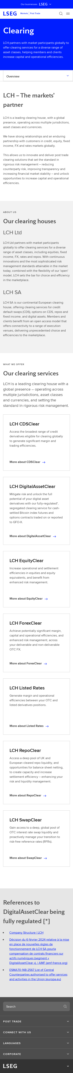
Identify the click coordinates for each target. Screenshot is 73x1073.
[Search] (60, 13)
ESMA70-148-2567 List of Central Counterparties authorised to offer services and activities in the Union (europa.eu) (38, 974)
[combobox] (32, 1006)
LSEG (45, 4)
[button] (36, 1021)
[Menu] (67, 13)
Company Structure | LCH (26, 932)
